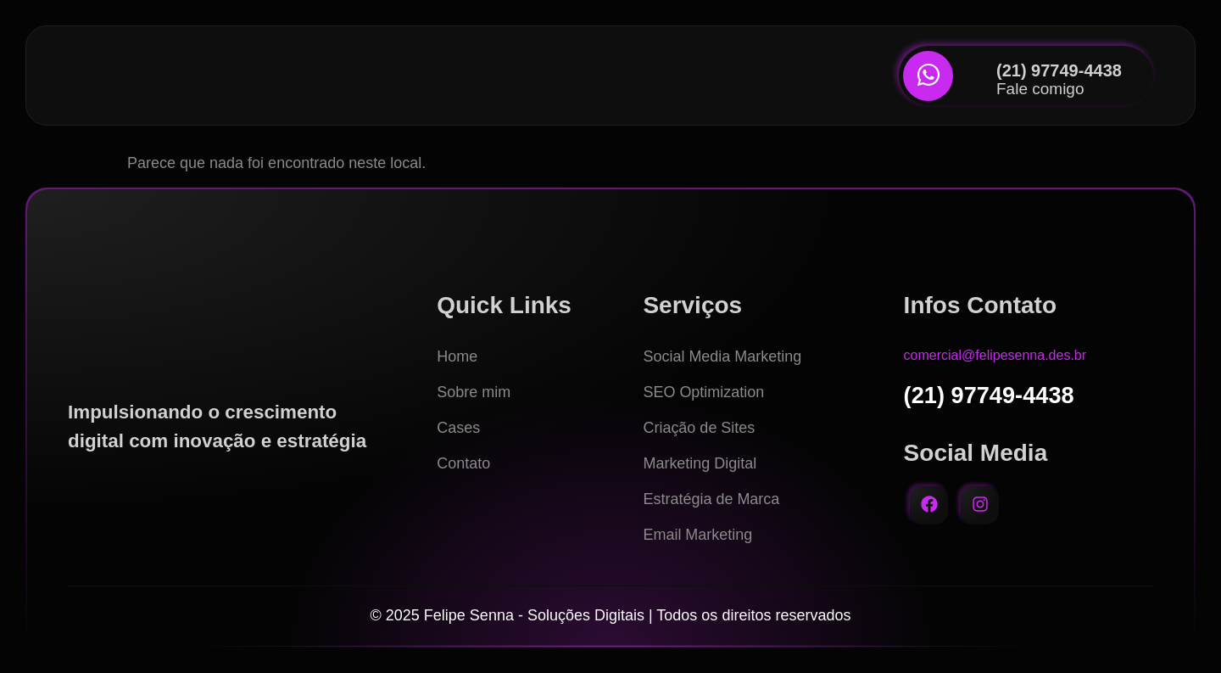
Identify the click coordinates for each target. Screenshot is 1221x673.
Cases (458, 427)
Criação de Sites (699, 427)
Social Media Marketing (722, 356)
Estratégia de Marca (711, 499)
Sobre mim (473, 392)
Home (457, 356)
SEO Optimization (703, 392)
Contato (463, 463)
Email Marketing (697, 534)
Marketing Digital (699, 463)
